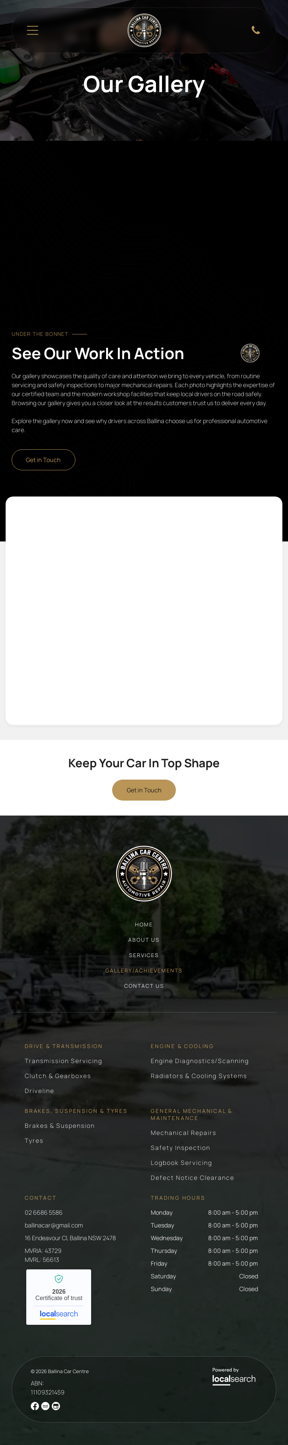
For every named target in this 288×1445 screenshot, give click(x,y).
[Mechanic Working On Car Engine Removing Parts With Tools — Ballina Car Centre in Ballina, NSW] (78, 611)
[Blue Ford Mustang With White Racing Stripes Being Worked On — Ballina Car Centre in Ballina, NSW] (209, 539)
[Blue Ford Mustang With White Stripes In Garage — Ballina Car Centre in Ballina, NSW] (209, 682)
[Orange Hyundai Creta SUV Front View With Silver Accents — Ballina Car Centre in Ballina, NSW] (144, 242)
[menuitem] (144, 928)
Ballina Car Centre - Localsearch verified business (58, 1297)
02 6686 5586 (44, 1212)
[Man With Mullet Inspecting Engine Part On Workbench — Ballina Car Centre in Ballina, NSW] (78, 682)
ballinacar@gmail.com (54, 1225)
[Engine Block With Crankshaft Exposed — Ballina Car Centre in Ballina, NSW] (209, 611)
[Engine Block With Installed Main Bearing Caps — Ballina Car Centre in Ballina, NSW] (78, 539)
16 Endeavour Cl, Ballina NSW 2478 (70, 1238)
